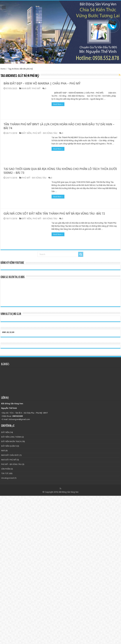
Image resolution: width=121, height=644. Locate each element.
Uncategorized (7, 478)
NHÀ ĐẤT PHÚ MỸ (31, 88)
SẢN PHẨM (5, 469)
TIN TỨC (5, 473)
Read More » (58, 104)
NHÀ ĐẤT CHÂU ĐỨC (10, 455)
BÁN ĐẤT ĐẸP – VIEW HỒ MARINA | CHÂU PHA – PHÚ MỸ (42, 83)
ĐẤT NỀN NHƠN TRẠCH (11, 441)
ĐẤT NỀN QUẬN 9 (8, 446)
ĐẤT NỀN (26, 133)
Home (3, 69)
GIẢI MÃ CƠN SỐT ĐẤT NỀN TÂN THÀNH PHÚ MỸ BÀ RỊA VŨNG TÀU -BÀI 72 (54, 213)
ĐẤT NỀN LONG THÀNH (11, 437)
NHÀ (3, 450)
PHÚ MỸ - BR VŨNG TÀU (45, 133)
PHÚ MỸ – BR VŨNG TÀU (11, 464)
